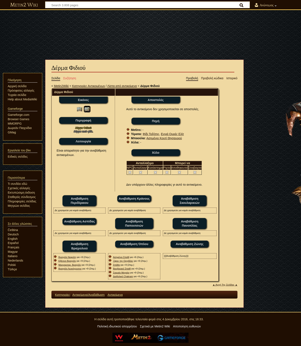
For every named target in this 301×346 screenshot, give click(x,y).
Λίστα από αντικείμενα (122, 86)
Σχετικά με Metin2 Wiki (155, 326)
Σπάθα (116, 265)
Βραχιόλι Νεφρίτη (67, 257)
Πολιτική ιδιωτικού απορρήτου (117, 326)
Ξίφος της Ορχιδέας (123, 261)
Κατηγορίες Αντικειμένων (88, 86)
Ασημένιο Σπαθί (121, 257)
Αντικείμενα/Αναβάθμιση (88, 294)
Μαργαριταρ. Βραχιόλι (69, 265)
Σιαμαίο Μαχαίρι (121, 272)
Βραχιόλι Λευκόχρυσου (70, 268)
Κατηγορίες (62, 294)
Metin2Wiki (61, 86)
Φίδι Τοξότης (151, 134)
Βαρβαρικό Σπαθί (122, 268)
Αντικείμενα (115, 294)
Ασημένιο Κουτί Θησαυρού (164, 138)
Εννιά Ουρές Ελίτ (172, 134)
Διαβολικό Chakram (123, 276)
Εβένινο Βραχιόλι (67, 261)
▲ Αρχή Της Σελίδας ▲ (225, 284)
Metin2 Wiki (24, 5)
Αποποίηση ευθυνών (187, 326)
